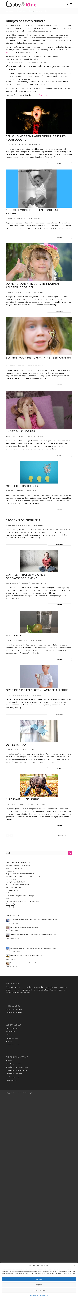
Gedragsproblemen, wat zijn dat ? (18, 865)
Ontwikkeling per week (13, 1064)
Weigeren (39, 1285)
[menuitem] (67, 4)
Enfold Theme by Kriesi (28, 1093)
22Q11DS (9, 52)
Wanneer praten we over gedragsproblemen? (25, 576)
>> (12, 907)
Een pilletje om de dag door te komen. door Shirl (23, 876)
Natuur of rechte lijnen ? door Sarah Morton (21, 868)
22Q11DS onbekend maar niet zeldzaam (20, 874)
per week (9, 1060)
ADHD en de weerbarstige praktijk (18, 885)
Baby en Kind (17, 1093)
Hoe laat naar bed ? (12, 1028)
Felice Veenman (36, 218)
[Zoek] (67, 4)
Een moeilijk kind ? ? (13, 879)
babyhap (9, 1041)
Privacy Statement (42, 1295)
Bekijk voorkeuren (39, 1290)
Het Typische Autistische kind (16, 882)
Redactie (37, 144)
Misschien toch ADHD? (22, 486)
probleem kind (10, 1031)
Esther (34, 491)
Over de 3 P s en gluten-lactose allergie (37, 690)
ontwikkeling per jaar (12, 1077)
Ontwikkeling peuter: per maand (16, 1070)
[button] (75, 1265)
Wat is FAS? (14, 635)
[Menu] (71, 4)
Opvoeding (43, 95)
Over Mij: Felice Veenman (14, 1009)
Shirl (33, 749)
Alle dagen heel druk (22, 799)
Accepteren (39, 1279)
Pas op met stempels (13, 887)
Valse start (10, 871)
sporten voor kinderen (13, 1045)
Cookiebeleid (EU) (11, 1080)
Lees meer (59, 163)
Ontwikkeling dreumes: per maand (17, 1067)
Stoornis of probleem (23, 520)
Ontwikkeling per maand (14, 1073)
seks (7, 1035)
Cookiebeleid (32, 1295)
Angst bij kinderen (20, 431)
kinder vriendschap (12, 1038)
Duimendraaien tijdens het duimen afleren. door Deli (32, 285)
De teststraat (17, 744)
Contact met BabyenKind (14, 1012)
